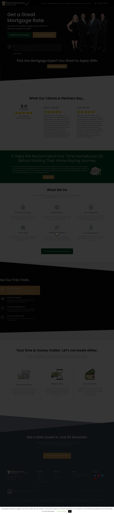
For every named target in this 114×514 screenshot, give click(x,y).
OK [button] (70, 511)
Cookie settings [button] (61, 511)
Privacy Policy (108, 509)
